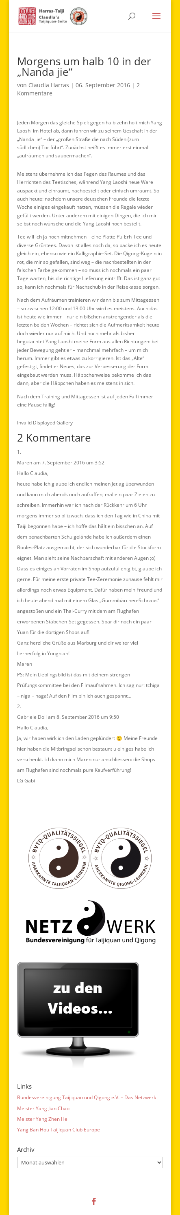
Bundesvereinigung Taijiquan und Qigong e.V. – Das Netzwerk (86, 1097)
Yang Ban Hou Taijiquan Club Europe (58, 1129)
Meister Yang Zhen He (42, 1119)
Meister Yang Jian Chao (43, 1108)
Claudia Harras (48, 85)
